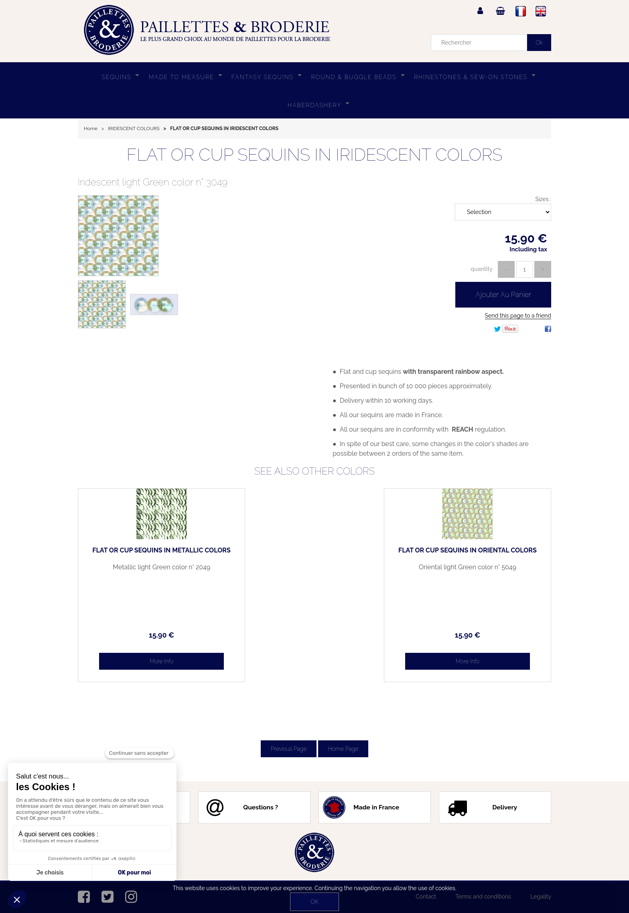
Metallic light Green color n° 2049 (134, 570)
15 (133, 635)
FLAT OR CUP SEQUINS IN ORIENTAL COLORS (495, 553)
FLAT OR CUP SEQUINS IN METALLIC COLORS (134, 553)
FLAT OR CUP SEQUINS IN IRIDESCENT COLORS (314, 155)
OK (314, 902)
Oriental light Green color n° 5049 (495, 570)
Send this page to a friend (518, 315)
